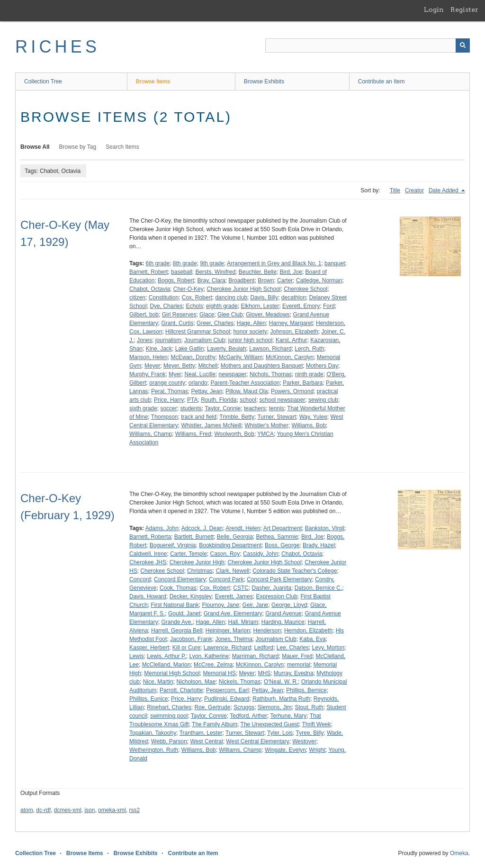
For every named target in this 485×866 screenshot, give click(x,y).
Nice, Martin (158, 681)
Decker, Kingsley (191, 596)
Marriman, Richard (255, 656)
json (89, 810)
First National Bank (174, 605)
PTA (192, 400)
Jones (144, 340)
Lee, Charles (293, 647)
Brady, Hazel (319, 545)
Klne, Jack (159, 348)
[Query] (367, 45)
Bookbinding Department (230, 545)
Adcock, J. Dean (202, 528)
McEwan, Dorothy (193, 357)
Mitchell (207, 365)
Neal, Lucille (199, 374)
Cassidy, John (260, 553)
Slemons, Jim (275, 707)
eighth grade (222, 306)
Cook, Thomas (178, 588)
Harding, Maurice (283, 622)
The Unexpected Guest (270, 724)
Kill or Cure (186, 647)
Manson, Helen (148, 357)
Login (434, 9)
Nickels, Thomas (239, 681)
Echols (194, 306)
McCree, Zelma (213, 664)
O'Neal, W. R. (281, 681)
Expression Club (276, 596)
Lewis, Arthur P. (166, 656)
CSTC (241, 588)
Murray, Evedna (294, 673)
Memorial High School (171, 673)
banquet (334, 263)
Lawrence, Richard (227, 647)
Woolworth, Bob (234, 434)
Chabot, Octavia (149, 289)
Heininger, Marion (228, 630)
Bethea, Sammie (277, 536)
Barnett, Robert (148, 272)
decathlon (293, 297)
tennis (276, 408)
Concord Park (226, 579)
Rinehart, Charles (169, 707)
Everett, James (234, 596)
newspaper (233, 374)
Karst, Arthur (291, 340)
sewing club (323, 400)
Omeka (459, 853)
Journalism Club (204, 340)
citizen (137, 297)
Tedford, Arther (248, 716)
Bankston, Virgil (324, 528)
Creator (414, 190)
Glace (206, 314)
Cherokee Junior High (197, 562)
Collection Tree (43, 81)
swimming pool (169, 716)
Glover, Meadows (268, 314)
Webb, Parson (169, 741)
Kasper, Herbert (149, 647)
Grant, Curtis (177, 323)
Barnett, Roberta (150, 536)
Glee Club (229, 314)
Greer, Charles (215, 323)
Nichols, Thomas (271, 374)
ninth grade (309, 374)
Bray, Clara (211, 280)
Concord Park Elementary (279, 579)
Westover (304, 741)
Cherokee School (305, 289)
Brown (266, 280)
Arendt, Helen (242, 528)
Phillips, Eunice (148, 698)
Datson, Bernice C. (318, 588)
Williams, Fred (193, 434)
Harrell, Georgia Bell (176, 630)
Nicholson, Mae (196, 681)
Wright (317, 750)
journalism (168, 340)
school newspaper (282, 400)
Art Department (282, 528)
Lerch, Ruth (309, 348)
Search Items (122, 147)
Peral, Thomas (169, 391)
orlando (198, 382)
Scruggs (244, 707)
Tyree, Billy (310, 733)
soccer (168, 408)
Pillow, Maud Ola (246, 391)
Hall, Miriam (243, 622)
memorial (298, 664)
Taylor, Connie (223, 408)
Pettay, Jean (207, 391)
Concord (140, 579)
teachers (255, 408)
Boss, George (282, 545)
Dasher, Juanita (271, 588)
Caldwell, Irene (148, 553)
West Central (206, 741)
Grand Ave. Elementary (233, 613)
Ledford (263, 647)
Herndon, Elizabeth (308, 630)
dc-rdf (43, 810)
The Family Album (214, 724)
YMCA (265, 434)
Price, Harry (169, 400)
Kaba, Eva (312, 639)
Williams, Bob (308, 425)
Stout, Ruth (309, 707)
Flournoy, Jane (220, 605)
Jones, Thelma (233, 639)
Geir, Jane (255, 605)
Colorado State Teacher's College (294, 571)
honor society (250, 331)
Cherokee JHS (147, 562)
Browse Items (153, 81)
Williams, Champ (150, 434)
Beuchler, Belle (258, 272)
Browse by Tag (78, 147)
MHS (264, 673)
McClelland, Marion (166, 664)
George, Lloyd (289, 605)
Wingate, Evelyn (285, 750)
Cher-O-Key (188, 289)
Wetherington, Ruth (153, 750)
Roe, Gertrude (212, 707)
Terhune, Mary (288, 716)
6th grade (157, 263)
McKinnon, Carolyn (290, 357)
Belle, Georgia (235, 536)
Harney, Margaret (291, 323)
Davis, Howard (147, 596)
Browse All (35, 147)
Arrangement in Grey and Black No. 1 (274, 263)
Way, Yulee (313, 417)
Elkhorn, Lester (260, 306)
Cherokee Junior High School (243, 289)
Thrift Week (316, 724)
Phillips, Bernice (306, 690)
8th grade (185, 263)
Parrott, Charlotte (181, 690)
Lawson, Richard (270, 348)
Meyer (152, 365)
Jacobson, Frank (191, 639)
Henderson (267, 630)
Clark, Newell (233, 571)
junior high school (250, 340)
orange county (167, 382)
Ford (329, 306)
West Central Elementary (257, 741)
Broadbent (241, 280)
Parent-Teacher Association (244, 382)
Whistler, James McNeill (211, 425)
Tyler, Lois (280, 733)
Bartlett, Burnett (194, 536)
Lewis (136, 656)
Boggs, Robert (176, 280)
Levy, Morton (328, 647)
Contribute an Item (381, 81)
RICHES (57, 46)
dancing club (231, 297)
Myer (175, 374)
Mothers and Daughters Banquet (262, 365)
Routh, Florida (218, 400)
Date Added (444, 190)
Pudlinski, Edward (226, 698)
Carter (285, 280)
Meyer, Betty (179, 365)
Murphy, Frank (147, 374)
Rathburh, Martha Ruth (281, 698)
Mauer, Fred (297, 656)
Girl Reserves (179, 314)
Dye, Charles (166, 306)
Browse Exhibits (264, 81)
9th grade (212, 263)
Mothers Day (322, 365)
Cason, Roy (225, 553)
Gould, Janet (184, 613)
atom (26, 810)
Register (464, 9)
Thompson (164, 417)
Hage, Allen (251, 323)
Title (395, 190)
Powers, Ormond (292, 391)
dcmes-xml (67, 810)
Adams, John (162, 528)
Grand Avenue (283, 613)
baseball (181, 272)
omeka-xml (112, 810)
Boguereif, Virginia (173, 545)
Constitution (164, 297)
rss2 (134, 810)
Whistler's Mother (266, 425)
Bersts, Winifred (215, 272)
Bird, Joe (291, 272)
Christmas (200, 571)
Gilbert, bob (144, 314)
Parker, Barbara (303, 382)
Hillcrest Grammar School (197, 331)
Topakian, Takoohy (152, 733)
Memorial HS (219, 673)
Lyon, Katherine (209, 656)
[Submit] (463, 45)
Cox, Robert (197, 297)
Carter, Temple (188, 553)
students (190, 408)
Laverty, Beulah (226, 348)
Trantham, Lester (201, 733)
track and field (198, 417)
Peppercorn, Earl (227, 690)
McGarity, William (240, 357)
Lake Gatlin (189, 348)
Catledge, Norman (319, 280)
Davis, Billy (264, 297)
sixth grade (143, 408)
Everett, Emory (301, 306)
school (248, 400)
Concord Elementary (180, 579)
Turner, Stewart (276, 417)
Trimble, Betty (236, 417)
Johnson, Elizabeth (294, 331)
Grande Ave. (177, 622)
